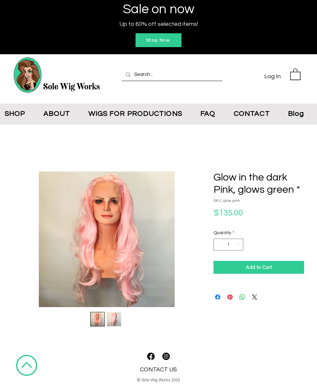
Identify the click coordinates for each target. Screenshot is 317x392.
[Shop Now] (158, 40)
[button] (295, 74)
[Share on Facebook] (218, 297)
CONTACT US (158, 369)
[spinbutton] (228, 244)
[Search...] (171, 74)
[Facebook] (151, 356)
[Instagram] (166, 356)
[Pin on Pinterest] (230, 297)
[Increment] (238, 244)
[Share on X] (254, 297)
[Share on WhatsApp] (242, 297)
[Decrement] (218, 244)
